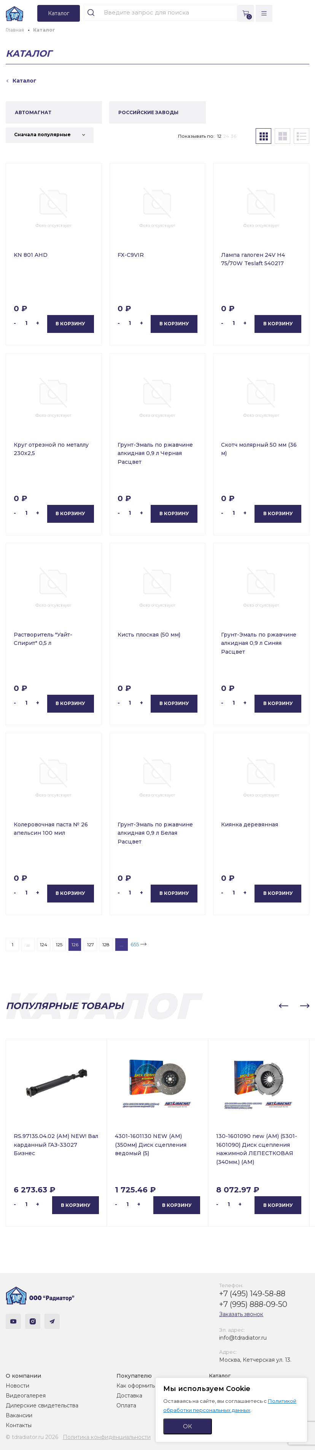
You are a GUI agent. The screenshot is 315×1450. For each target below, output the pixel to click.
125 (59, 944)
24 (226, 136)
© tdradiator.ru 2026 (32, 1437)
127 (90, 944)
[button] (283, 1006)
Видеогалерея (26, 1395)
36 (233, 136)
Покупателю (134, 1375)
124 (43, 944)
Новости (17, 1385)
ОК (187, 1426)
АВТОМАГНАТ (33, 112)
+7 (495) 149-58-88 (252, 1293)
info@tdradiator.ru (243, 1337)
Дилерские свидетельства (42, 1405)
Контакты (19, 1425)
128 (106, 944)
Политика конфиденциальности (107, 1437)
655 (134, 944)
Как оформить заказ (143, 1385)
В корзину (70, 323)
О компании (23, 1375)
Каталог (220, 1375)
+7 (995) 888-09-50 (253, 1304)
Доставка (129, 1395)
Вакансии (19, 1415)
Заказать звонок (241, 1314)
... (28, 944)
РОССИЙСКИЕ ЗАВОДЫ (148, 112)
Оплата (126, 1405)
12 (219, 136)
